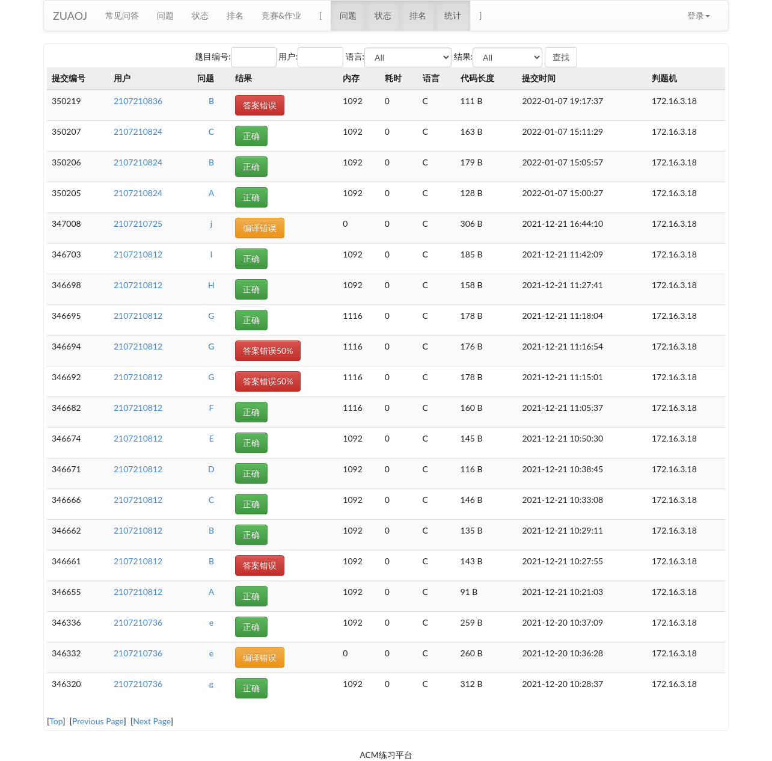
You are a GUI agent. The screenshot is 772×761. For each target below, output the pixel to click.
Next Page (152, 721)
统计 (452, 15)
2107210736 (138, 622)
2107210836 (138, 101)
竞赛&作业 (281, 15)
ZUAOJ (70, 15)
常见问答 (122, 15)
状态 (200, 15)
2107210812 (138, 254)
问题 (165, 15)
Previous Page (98, 721)
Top (56, 721)
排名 (235, 15)
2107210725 (138, 223)
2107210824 (138, 131)
